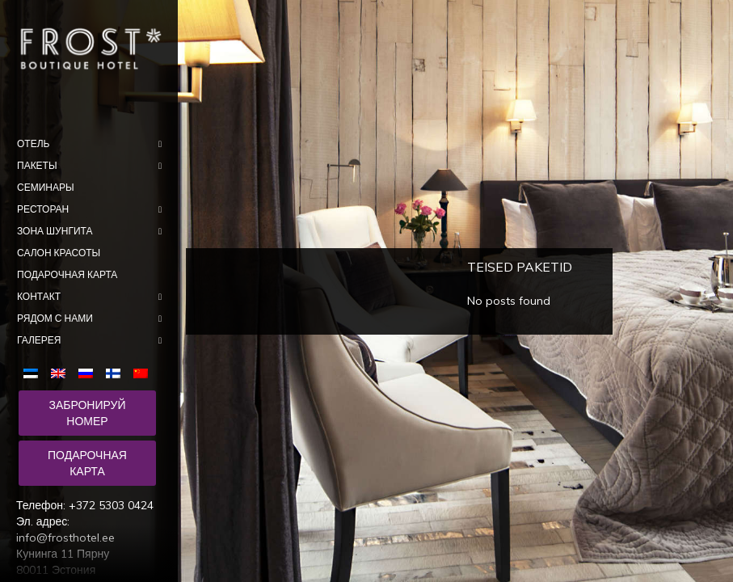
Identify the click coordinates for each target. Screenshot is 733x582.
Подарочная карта (87, 463)
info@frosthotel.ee (65, 537)
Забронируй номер (86, 413)
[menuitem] (33, 372)
